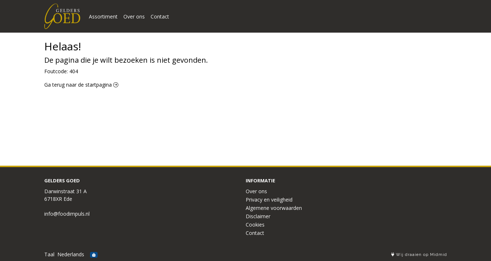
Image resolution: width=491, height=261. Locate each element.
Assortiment (103, 16)
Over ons (134, 16)
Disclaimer (258, 216)
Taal (49, 254)
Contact (160, 16)
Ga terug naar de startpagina (81, 84)
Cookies (255, 224)
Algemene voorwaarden (274, 207)
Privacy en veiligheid (269, 199)
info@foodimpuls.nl (67, 213)
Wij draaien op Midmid (419, 254)
